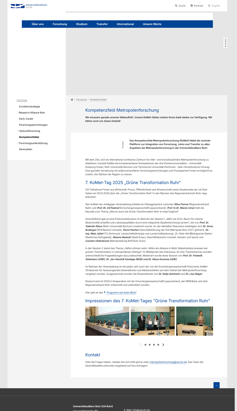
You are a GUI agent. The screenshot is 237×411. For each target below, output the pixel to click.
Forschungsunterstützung (33, 108)
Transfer (102, 24)
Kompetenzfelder (29, 102)
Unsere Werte (152, 24)
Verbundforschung (29, 95)
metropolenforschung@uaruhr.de (168, 318)
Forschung (60, 24)
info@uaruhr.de (141, 366)
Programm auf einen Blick (121, 257)
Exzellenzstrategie (29, 71)
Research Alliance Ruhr (32, 77)
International (125, 24)
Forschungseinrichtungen (33, 89)
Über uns (38, 24)
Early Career (26, 83)
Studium (81, 24)
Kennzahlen (25, 114)
